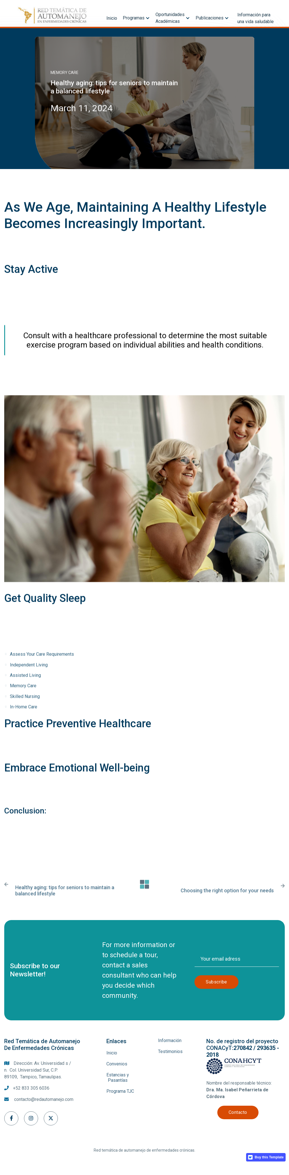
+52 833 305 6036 (31, 1088)
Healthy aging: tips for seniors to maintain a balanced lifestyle (64, 898)
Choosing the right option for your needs (227, 898)
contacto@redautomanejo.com (43, 1099)
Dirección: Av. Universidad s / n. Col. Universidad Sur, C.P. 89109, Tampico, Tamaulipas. (37, 1070)
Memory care (64, 72)
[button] (136, 17)
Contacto (238, 1112)
